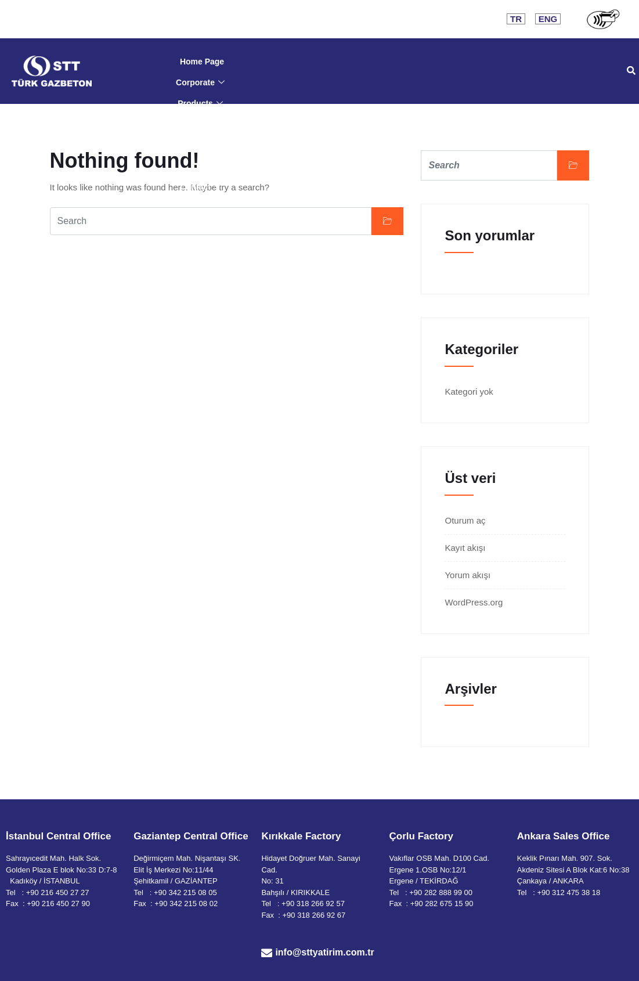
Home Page (202, 61)
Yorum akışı (467, 575)
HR (202, 166)
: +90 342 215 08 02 (184, 903)
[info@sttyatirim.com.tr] (266, 952)
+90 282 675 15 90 (442, 903)
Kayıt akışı (465, 548)
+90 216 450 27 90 (58, 903)
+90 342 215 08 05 (185, 892)
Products (200, 103)
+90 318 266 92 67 (314, 915)
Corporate (200, 82)
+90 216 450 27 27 (57, 892)
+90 (544, 892)
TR (516, 19)
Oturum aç (465, 520)
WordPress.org (474, 602)
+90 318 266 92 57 (313, 903)
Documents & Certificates (202, 124)
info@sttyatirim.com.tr (324, 952)
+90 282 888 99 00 (440, 892)
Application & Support (200, 145)
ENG (548, 19)
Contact (200, 187)
